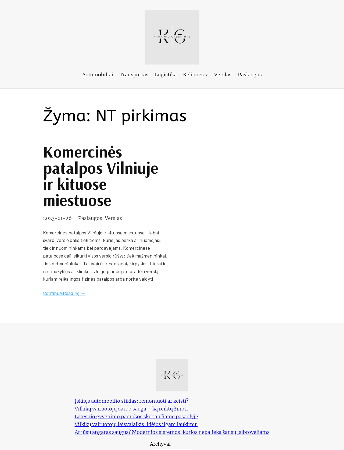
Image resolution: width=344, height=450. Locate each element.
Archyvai (160, 444)
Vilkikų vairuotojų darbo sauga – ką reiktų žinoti (131, 409)
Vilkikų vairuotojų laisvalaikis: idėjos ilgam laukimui (136, 424)
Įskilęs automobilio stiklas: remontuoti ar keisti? (132, 401)
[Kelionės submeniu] (206, 74)
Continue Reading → (64, 293)
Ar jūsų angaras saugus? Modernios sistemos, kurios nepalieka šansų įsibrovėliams (172, 432)
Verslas (113, 218)
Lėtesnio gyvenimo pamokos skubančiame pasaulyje (136, 416)
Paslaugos (90, 218)
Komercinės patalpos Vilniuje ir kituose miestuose (100, 176)
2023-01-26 (57, 218)
